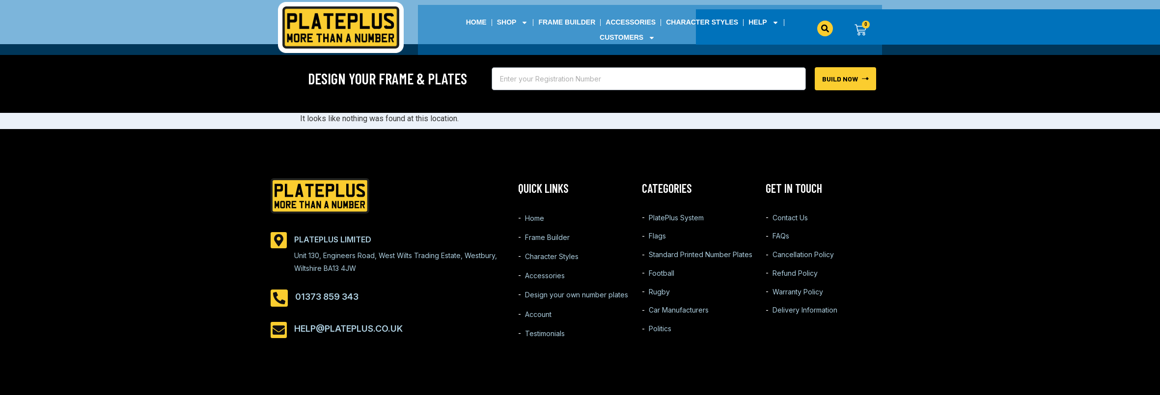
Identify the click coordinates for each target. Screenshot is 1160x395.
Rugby (659, 301)
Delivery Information (805, 321)
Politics (660, 342)
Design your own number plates (576, 301)
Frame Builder (567, 22)
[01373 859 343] (279, 298)
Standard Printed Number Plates (700, 260)
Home (476, 22)
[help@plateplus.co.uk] (279, 330)
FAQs (781, 239)
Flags (657, 239)
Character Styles (702, 22)
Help (763, 22)
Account (538, 321)
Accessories (631, 22)
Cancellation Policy (803, 260)
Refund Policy (795, 280)
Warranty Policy (798, 301)
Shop (512, 22)
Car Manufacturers (679, 321)
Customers (627, 37)
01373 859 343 (327, 296)
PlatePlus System (676, 218)
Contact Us (790, 218)
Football (661, 280)
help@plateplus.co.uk (348, 328)
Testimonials (545, 342)
